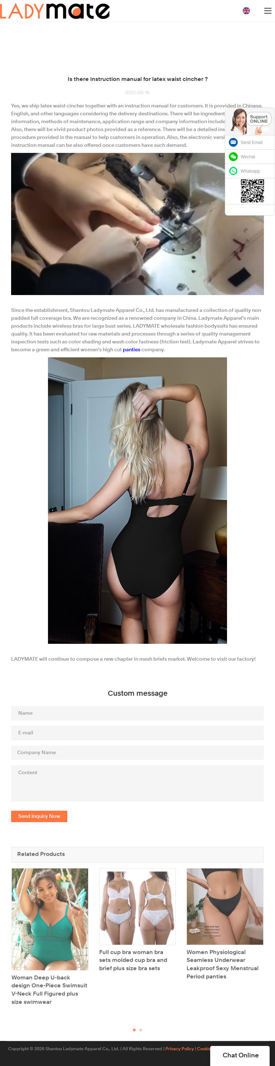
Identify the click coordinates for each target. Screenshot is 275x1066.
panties (131, 349)
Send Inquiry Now (39, 816)
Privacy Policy (179, 1049)
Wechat (248, 156)
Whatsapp (250, 171)
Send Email (251, 142)
